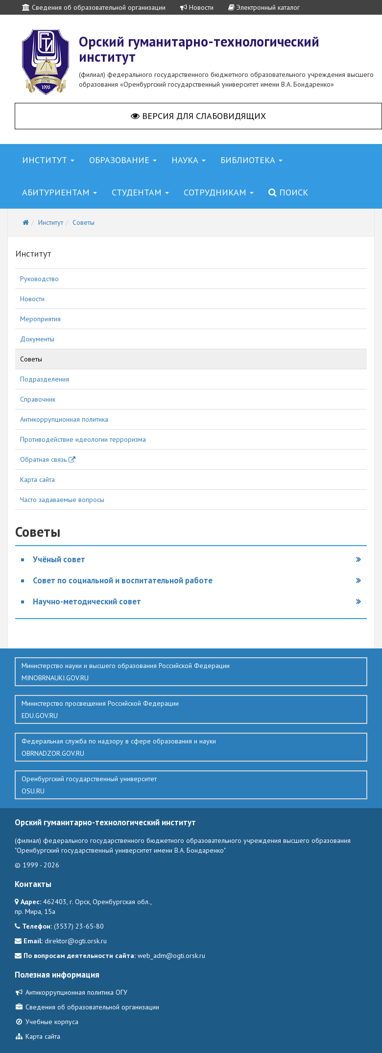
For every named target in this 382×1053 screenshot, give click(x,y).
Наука (188, 160)
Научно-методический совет (87, 601)
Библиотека (251, 160)
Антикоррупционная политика (64, 419)
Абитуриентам (59, 192)
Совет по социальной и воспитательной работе (123, 580)
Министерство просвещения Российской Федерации (191, 709)
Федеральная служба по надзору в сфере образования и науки (191, 747)
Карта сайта (37, 479)
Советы (31, 359)
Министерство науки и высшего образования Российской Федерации (191, 672)
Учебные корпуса (46, 1021)
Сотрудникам (219, 192)
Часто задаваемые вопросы (62, 499)
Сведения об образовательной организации (94, 7)
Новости (197, 7)
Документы (37, 339)
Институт (48, 160)
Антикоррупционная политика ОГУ (71, 992)
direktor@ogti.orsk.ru (76, 940)
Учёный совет (59, 559)
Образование (123, 160)
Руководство (39, 278)
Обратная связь (47, 459)
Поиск (288, 192)
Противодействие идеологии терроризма (83, 439)
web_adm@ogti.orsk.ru (171, 955)
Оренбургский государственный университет (191, 785)
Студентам (140, 192)
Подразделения (44, 379)
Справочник (37, 399)
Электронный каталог (264, 7)
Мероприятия (40, 318)
